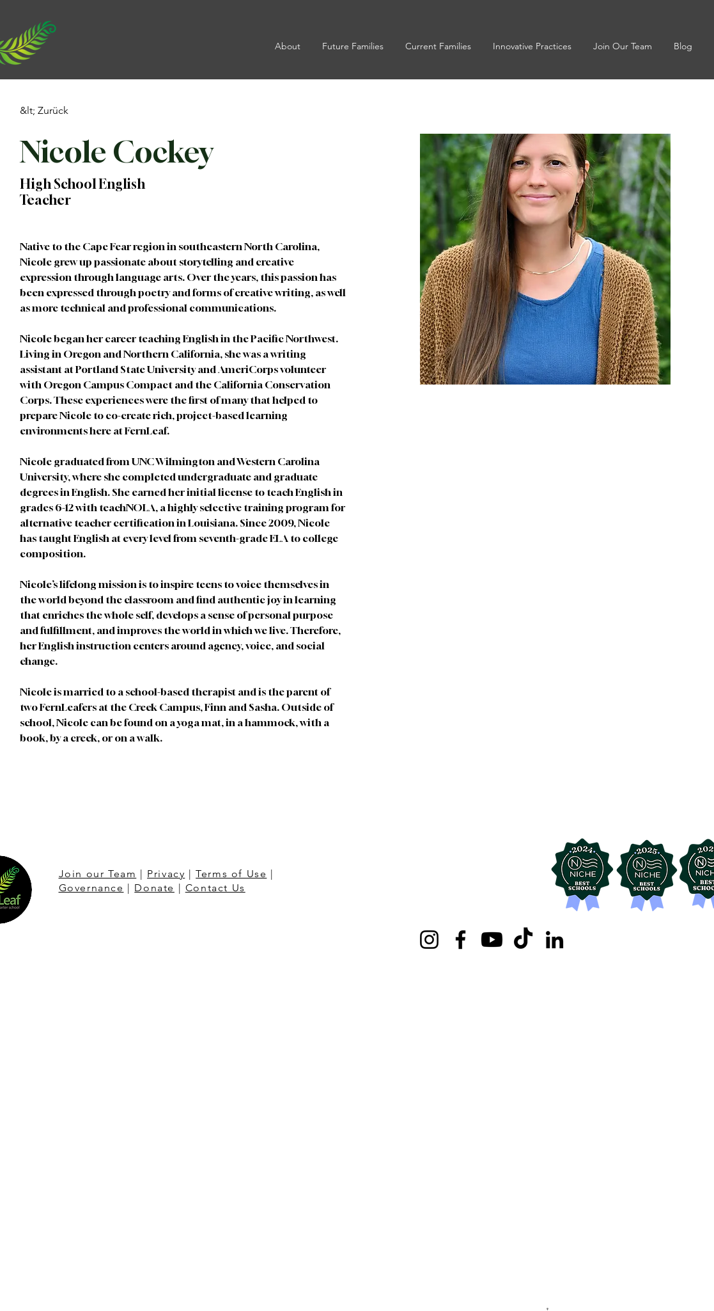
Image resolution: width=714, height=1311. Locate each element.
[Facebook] (460, 939)
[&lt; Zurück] (45, 111)
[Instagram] (429, 939)
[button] (289, 46)
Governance (91, 888)
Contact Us (215, 888)
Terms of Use (231, 874)
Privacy (166, 874)
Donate (154, 888)
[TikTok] (523, 939)
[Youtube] (491, 939)
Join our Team (98, 874)
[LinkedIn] (554, 939)
